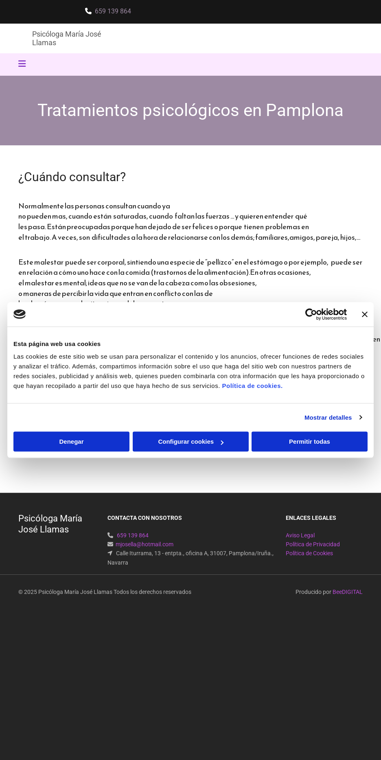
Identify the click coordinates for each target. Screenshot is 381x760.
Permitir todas (309, 441)
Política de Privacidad (313, 544)
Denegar (71, 441)
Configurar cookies (190, 441)
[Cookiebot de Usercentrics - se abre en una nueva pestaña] (311, 314)
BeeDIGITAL (348, 592)
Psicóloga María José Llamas (50, 523)
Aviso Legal (300, 535)
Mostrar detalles (328, 417)
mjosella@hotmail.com (144, 544)
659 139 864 (113, 11)
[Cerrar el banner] (365, 314)
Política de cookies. (252, 385)
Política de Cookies (309, 553)
